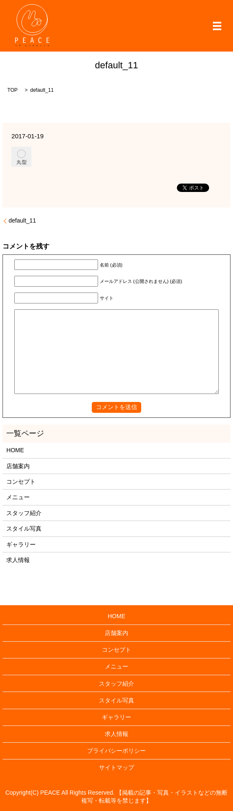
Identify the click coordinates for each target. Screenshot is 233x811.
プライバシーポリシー (116, 750)
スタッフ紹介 (23, 513)
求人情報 (18, 560)
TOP (13, 90)
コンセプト (21, 481)
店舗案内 (18, 466)
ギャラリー (21, 544)
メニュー (18, 497)
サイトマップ (116, 767)
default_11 (22, 220)
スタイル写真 (23, 528)
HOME (15, 450)
